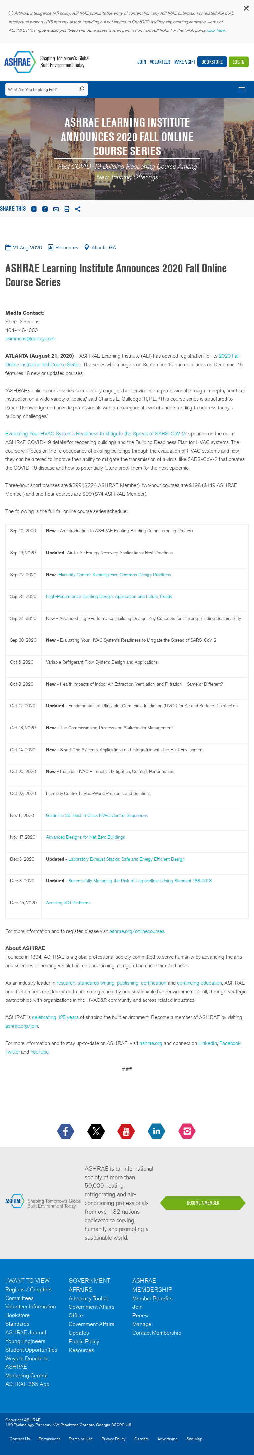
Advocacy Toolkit (88, 1298)
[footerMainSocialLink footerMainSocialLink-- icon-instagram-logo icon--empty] (187, 1132)
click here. (216, 30)
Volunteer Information (30, 1306)
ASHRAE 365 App (27, 1384)
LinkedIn (207, 1043)
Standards (17, 1323)
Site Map (194, 1439)
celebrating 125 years (55, 1017)
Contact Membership (156, 1332)
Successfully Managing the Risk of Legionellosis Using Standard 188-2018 (141, 881)
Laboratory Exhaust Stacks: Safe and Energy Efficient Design (126, 859)
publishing (128, 983)
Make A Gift (184, 62)
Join (141, 62)
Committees (19, 1298)
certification (153, 983)
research (66, 983)
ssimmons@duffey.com (30, 338)
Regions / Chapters (28, 1289)
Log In (238, 62)
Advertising (167, 1439)
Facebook (230, 1043)
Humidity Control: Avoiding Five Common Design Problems (115, 574)
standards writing (95, 983)
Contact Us (20, 1439)
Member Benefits (152, 1298)
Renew (140, 1315)
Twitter (12, 1052)
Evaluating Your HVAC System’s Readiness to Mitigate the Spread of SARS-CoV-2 (95, 433)
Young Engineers (25, 1341)
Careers (141, 1439)
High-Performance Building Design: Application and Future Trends (109, 596)
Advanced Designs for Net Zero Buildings (87, 837)
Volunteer (160, 62)
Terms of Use (81, 1439)
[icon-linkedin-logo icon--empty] (157, 1132)
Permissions (50, 1439)
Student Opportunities (31, 1349)
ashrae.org (151, 1043)
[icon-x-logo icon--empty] (96, 1132)
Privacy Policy (113, 1439)
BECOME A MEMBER (203, 1203)
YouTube (39, 1052)
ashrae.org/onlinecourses (136, 931)
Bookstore (212, 62)
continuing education (199, 983)
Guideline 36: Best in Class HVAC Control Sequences (97, 815)
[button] (246, 10)
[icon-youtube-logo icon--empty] (126, 1132)
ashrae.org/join (21, 1026)
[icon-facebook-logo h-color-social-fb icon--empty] (66, 1132)
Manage (141, 1324)
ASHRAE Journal (25, 1332)
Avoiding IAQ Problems (68, 903)
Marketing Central (26, 1375)
